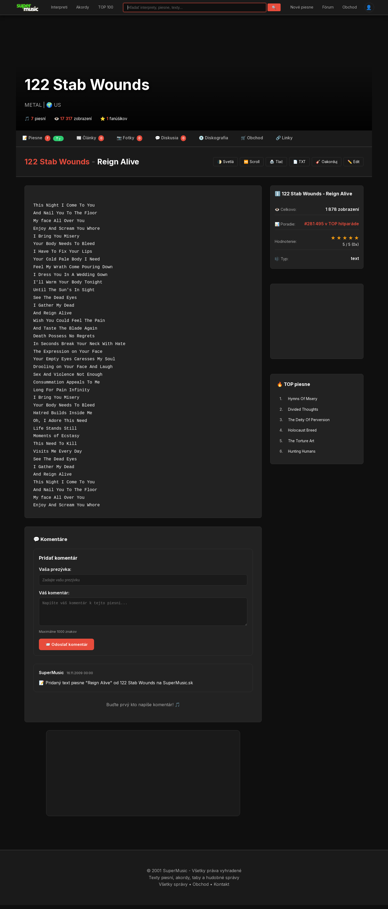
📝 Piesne (43, 138)
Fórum (328, 7)
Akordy (82, 7)
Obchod (349, 7)
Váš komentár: (54, 592)
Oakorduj (326, 162)
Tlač (276, 162)
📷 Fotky (129, 138)
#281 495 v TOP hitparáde (331, 223)
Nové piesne (301, 7)
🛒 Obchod (252, 137)
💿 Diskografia (213, 137)
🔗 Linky (284, 137)
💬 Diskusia (170, 138)
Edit (353, 162)
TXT (299, 162)
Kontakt (221, 888)
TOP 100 (105, 7)
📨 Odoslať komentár (66, 648)
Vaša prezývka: (55, 569)
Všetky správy (173, 888)
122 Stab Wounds (87, 85)
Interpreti (59, 7)
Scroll (252, 162)
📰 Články (90, 138)
